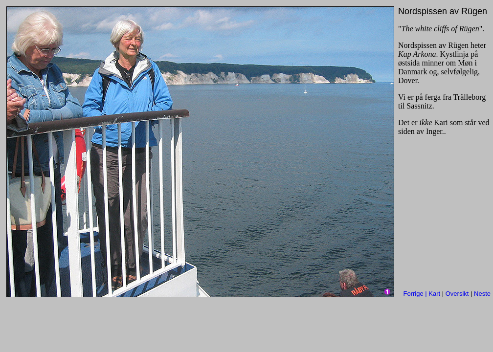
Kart (434, 293)
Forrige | (416, 293)
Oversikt (457, 293)
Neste (482, 293)
